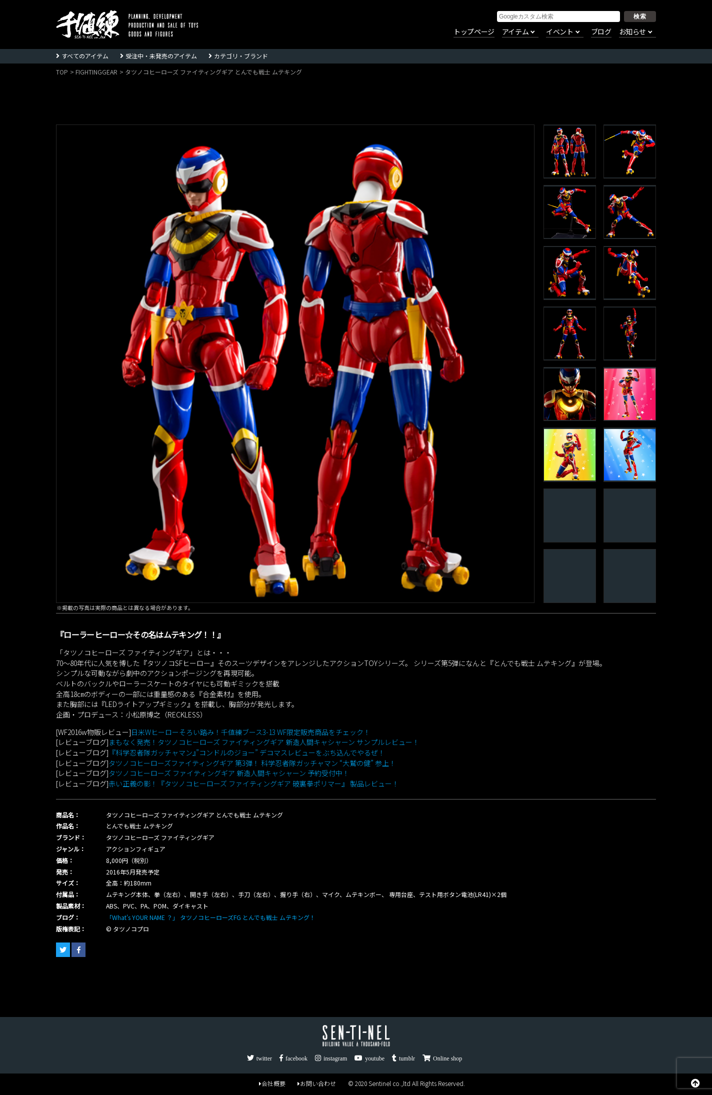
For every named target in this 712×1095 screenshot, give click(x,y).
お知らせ (632, 32)
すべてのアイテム (85, 56)
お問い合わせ (317, 1083)
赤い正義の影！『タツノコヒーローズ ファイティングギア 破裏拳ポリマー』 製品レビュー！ (253, 783)
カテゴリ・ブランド (241, 56)
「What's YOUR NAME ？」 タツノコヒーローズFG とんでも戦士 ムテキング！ (211, 917)
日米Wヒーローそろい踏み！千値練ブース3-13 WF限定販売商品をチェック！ (250, 732)
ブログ (601, 32)
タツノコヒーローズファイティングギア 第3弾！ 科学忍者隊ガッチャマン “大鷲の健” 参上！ (252, 763)
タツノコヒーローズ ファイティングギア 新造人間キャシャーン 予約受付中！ (229, 773)
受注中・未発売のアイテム (161, 56)
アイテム (515, 32)
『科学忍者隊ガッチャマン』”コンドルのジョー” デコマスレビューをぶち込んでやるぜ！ (246, 753)
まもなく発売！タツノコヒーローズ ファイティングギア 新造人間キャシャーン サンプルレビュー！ (264, 742)
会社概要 (272, 1083)
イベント (559, 32)
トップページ (474, 32)
